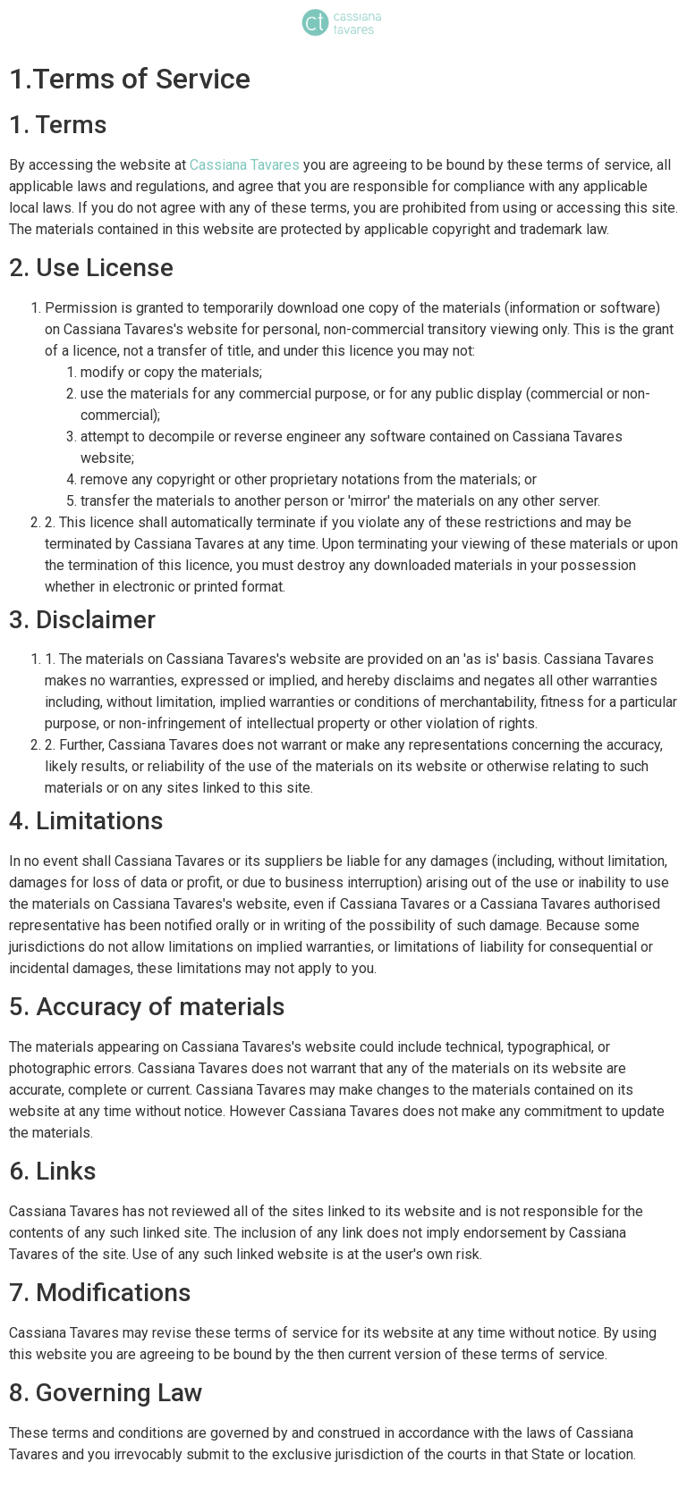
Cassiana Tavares (245, 164)
